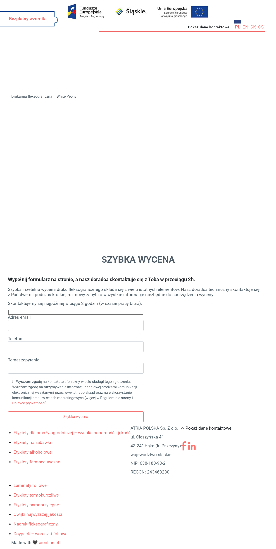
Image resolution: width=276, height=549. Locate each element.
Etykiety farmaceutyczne (37, 461)
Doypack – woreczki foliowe (40, 533)
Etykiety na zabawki (32, 442)
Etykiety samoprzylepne (36, 504)
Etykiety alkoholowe (33, 452)
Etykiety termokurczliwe (36, 495)
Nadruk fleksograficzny (36, 524)
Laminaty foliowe (30, 485)
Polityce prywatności (28, 403)
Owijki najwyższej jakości (38, 514)
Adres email (76, 323)
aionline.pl (49, 542)
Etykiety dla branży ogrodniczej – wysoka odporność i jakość (72, 432)
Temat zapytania (76, 366)
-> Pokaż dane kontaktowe (206, 428)
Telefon (76, 344)
